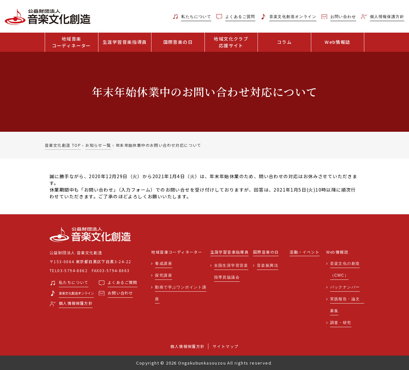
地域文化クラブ (231, 42)
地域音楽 (71, 42)
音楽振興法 (267, 265)
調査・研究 (340, 322)
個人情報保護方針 (187, 346)
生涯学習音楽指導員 (125, 42)
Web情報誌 (337, 42)
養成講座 (163, 263)
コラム (284, 42)
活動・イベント (304, 252)
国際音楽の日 (178, 42)
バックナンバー (345, 287)
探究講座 (163, 275)
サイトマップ (225, 346)
